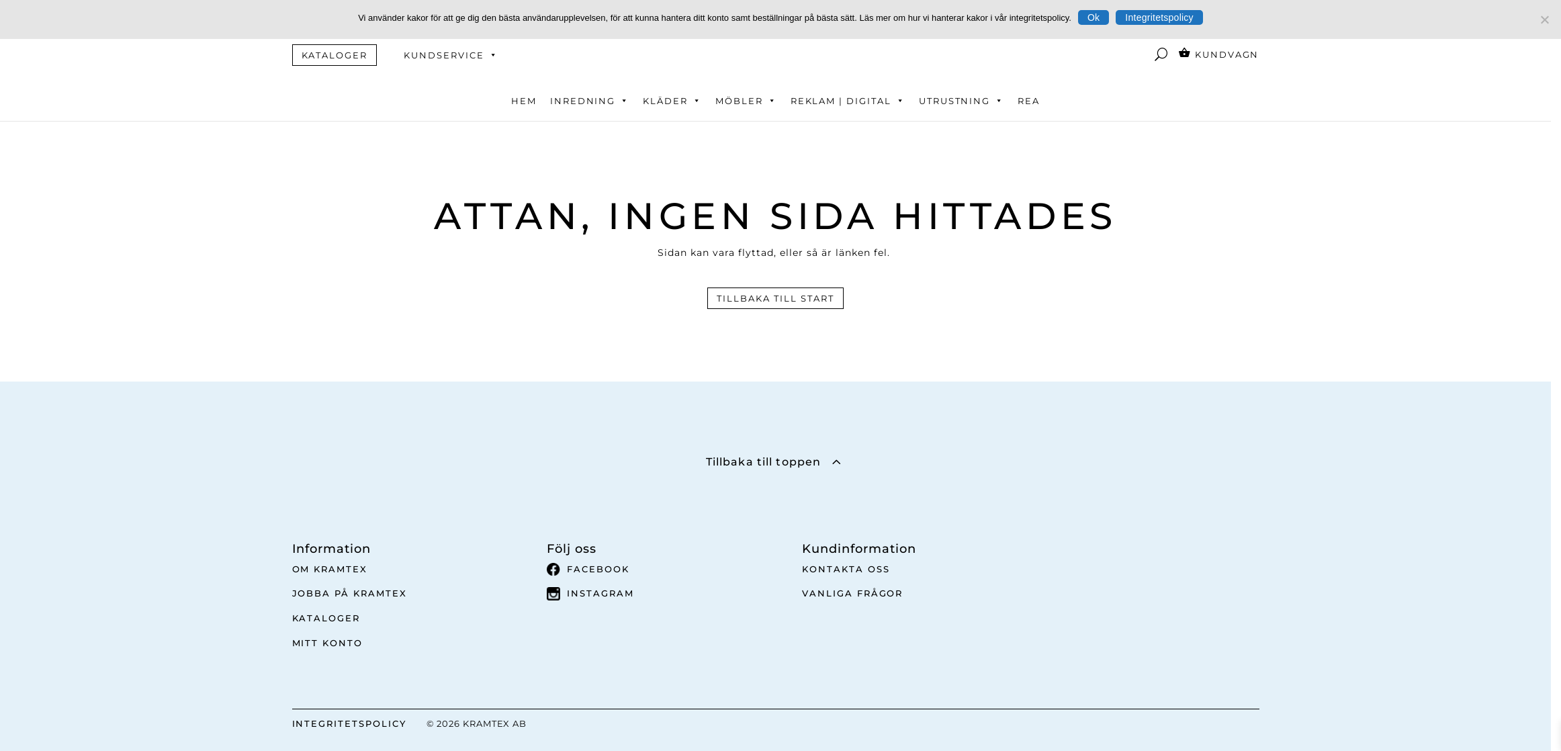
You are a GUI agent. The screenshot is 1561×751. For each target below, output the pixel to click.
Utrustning (961, 100)
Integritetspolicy (1159, 17)
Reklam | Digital (848, 100)
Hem (524, 100)
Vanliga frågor (852, 593)
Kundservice (451, 55)
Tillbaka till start (775, 298)
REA (1029, 100)
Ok (1093, 17)
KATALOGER (335, 55)
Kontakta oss (845, 569)
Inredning (590, 100)
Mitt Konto (327, 642)
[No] (1544, 19)
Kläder (672, 100)
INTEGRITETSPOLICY (349, 723)
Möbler (746, 100)
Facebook (588, 569)
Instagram (590, 594)
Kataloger (326, 618)
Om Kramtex (330, 569)
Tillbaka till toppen (763, 461)
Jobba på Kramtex (349, 593)
